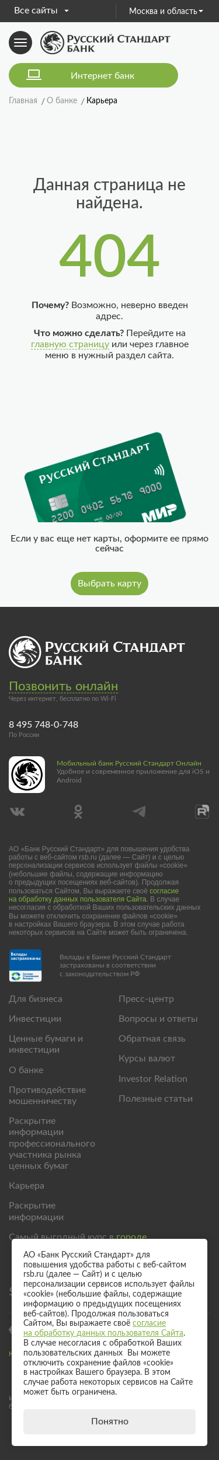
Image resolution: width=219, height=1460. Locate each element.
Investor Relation (153, 1079)
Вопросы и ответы (158, 1019)
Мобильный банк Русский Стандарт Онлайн (129, 763)
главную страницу (70, 344)
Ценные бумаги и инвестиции (46, 1044)
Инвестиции (35, 1019)
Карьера (26, 1185)
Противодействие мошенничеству (47, 1095)
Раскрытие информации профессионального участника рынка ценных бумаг (52, 1143)
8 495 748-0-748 (43, 724)
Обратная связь (152, 1038)
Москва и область (166, 12)
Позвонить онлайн (63, 686)
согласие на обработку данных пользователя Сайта (94, 895)
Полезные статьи (156, 1098)
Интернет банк (102, 76)
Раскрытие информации (36, 1211)
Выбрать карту (109, 583)
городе (131, 1237)
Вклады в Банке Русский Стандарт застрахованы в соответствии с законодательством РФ (115, 965)
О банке (26, 1070)
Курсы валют (147, 1058)
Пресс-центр (146, 999)
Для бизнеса (35, 999)
